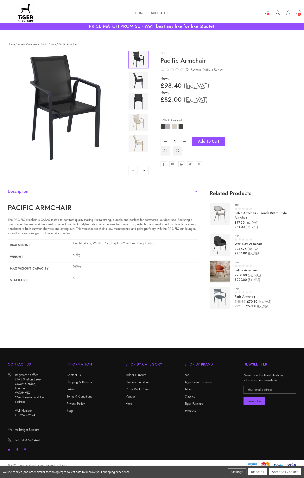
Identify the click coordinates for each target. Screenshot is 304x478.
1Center (63, 465)
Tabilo (188, 389)
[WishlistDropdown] (177, 151)
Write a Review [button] (213, 69)
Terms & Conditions (79, 396)
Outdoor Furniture (137, 382)
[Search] (277, 12)
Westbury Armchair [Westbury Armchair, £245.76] (248, 244)
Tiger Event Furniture (198, 382)
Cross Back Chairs (138, 389)
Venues (131, 396)
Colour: (171, 120)
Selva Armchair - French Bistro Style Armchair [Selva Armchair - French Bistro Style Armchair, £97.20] (261, 215)
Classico (190, 396)
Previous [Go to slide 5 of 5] (133, 170)
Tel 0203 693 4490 (28, 440)
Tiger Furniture (194, 403)
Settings (237, 472)
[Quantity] (175, 141)
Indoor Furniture (136, 375)
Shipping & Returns (79, 382)
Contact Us (74, 375)
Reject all (257, 472)
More (129, 403)
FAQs (70, 389)
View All (190, 411)
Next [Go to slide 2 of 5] (144, 170)
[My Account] (288, 13)
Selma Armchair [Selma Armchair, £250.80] (246, 270)
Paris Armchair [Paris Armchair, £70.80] (245, 296)
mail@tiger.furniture (27, 430)
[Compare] (267, 12)
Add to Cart (208, 141)
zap (163, 52)
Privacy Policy (76, 403)
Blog (70, 411)
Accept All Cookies (285, 472)
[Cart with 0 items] (298, 12)
